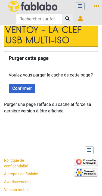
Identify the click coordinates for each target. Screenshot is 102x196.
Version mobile (16, 190)
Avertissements (17, 182)
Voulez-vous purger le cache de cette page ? (51, 75)
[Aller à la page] (67, 19)
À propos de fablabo (21, 174)
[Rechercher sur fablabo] (39, 19)
